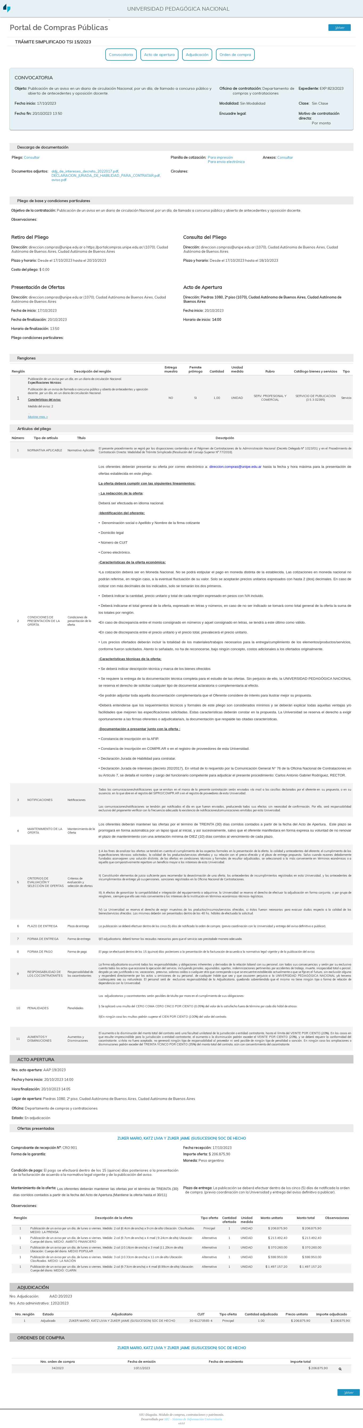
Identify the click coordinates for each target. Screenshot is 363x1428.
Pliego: (17, 157)
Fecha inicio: (25, 103)
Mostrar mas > (38, 417)
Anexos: (269, 157)
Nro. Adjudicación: (24, 1296)
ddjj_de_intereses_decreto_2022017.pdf (85, 171)
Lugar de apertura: (27, 1098)
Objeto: (21, 88)
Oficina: (18, 1108)
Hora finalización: (26, 1089)
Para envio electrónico (226, 161)
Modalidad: (229, 103)
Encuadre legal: (232, 113)
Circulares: (179, 171)
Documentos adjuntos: (30, 171)
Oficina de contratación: (240, 88)
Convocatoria (121, 54)
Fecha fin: (23, 113)
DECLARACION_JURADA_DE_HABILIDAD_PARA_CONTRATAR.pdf (106, 175)
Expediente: (309, 88)
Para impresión (220, 157)
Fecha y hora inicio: (27, 1079)
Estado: (18, 1118)
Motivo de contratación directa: (319, 116)
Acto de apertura (159, 54)
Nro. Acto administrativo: (29, 1303)
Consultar (32, 157)
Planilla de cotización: (188, 157)
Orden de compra (235, 54)
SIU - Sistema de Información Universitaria (193, 1419)
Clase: (304, 103)
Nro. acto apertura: (27, 1070)
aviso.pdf (59, 180)
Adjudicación (197, 54)
